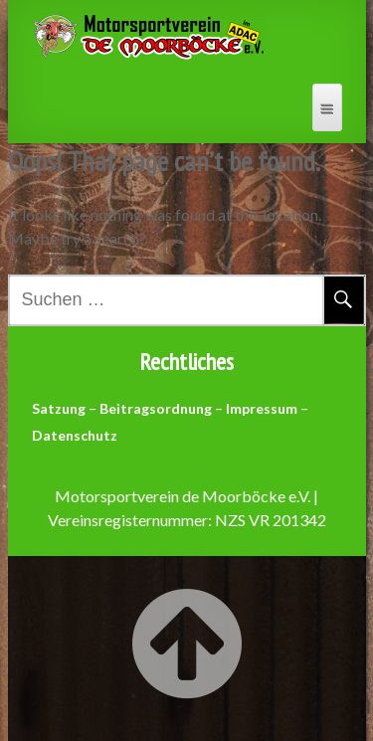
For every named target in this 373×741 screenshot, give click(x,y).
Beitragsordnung (155, 408)
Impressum (261, 408)
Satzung (59, 408)
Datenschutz (74, 435)
